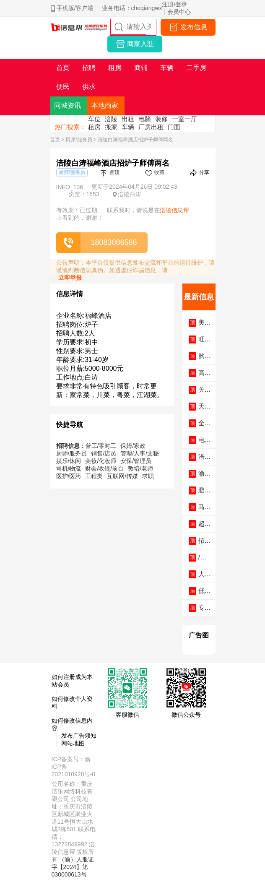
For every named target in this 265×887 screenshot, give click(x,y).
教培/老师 (140, 468)
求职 (148, 476)
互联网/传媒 (122, 476)
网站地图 (73, 743)
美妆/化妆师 (100, 461)
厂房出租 (151, 126)
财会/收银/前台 (104, 468)
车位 (94, 118)
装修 (161, 118)
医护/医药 (68, 476)
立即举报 (70, 277)
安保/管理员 (135, 461)
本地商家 (104, 105)
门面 (174, 126)
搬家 (111, 126)
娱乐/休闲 (68, 461)
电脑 (144, 118)
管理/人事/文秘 (139, 453)
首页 (55, 140)
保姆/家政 (132, 445)
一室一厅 (184, 118)
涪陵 (111, 118)
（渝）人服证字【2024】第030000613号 (73, 867)
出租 (128, 118)
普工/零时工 (101, 445)
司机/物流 (68, 468)
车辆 (128, 126)
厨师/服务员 (78, 140)
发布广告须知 (78, 735)
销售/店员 (103, 453)
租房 (94, 126)
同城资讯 (67, 105)
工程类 (94, 476)
